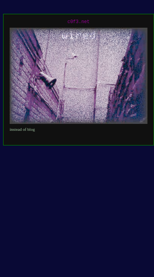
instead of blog (22, 129)
